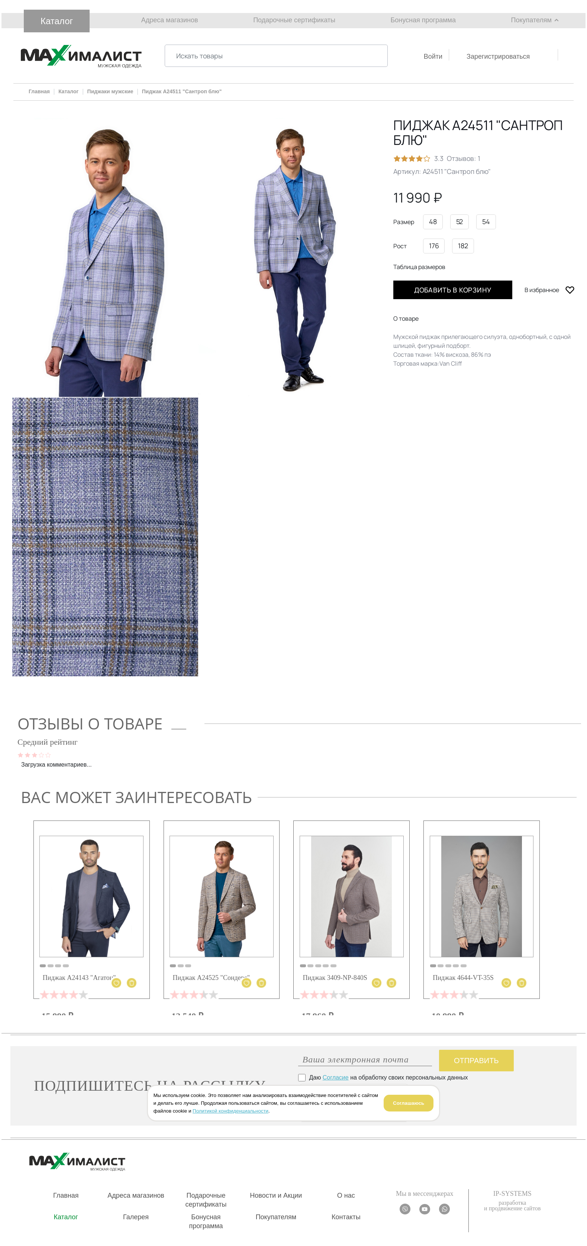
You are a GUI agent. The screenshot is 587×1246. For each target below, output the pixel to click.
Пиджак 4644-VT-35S (463, 977)
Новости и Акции (276, 1195)
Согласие (336, 1077)
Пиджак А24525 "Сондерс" (211, 977)
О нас (346, 1195)
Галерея (136, 1217)
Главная (66, 1195)
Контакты (346, 1217)
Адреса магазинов (169, 20)
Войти (433, 56)
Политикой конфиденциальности (230, 1111)
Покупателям (531, 20)
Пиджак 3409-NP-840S (335, 977)
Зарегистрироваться (498, 56)
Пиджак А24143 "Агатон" (79, 977)
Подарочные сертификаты (294, 20)
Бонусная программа (423, 20)
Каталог (57, 21)
